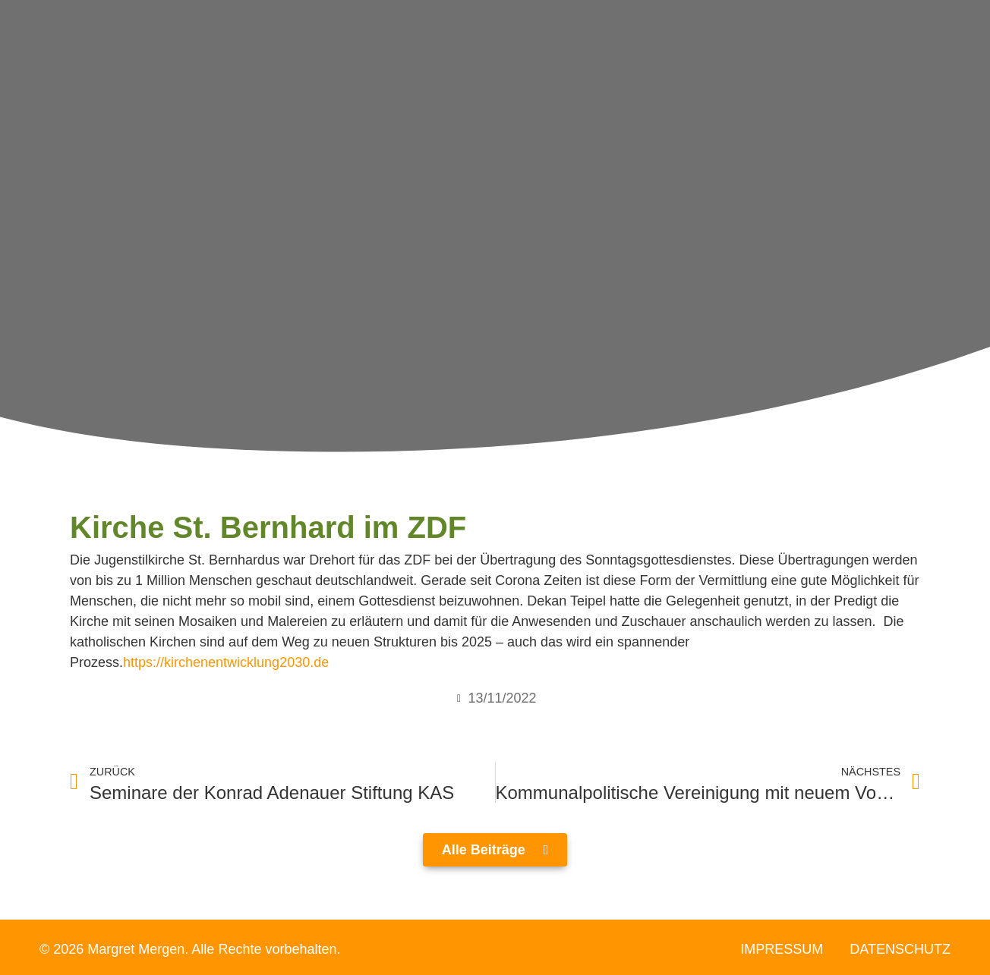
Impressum (781, 949)
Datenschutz (900, 949)
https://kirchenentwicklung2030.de (226, 662)
